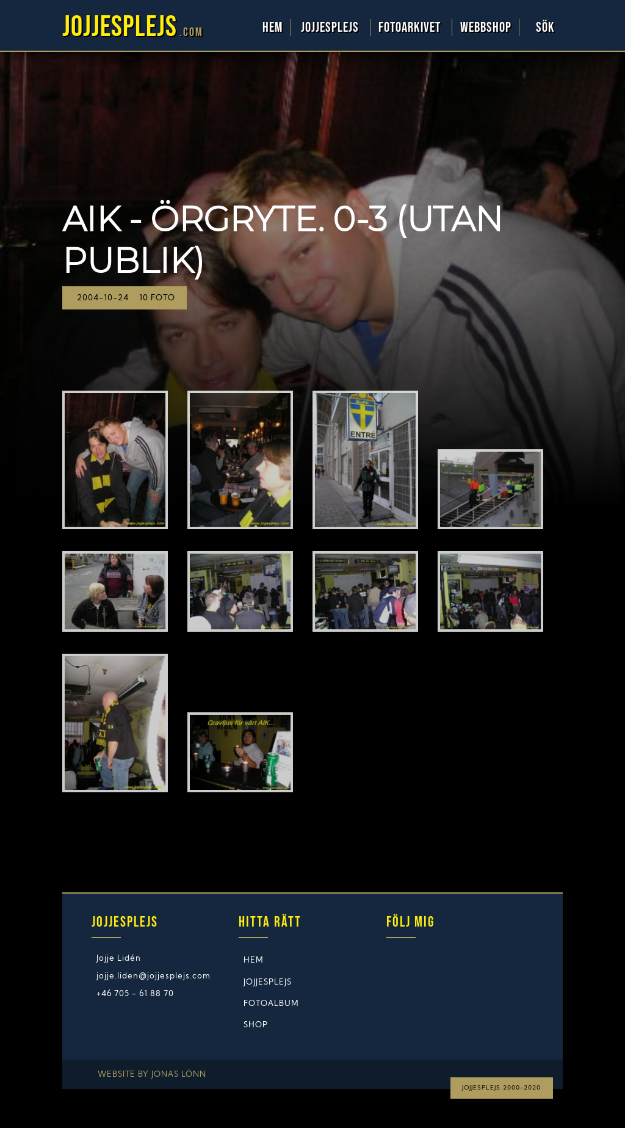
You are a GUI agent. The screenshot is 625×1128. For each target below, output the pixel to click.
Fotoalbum (271, 1004)
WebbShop (485, 27)
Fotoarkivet (411, 27)
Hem (272, 27)
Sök (545, 27)
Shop (256, 1025)
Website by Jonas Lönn (152, 1075)
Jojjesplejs (331, 27)
